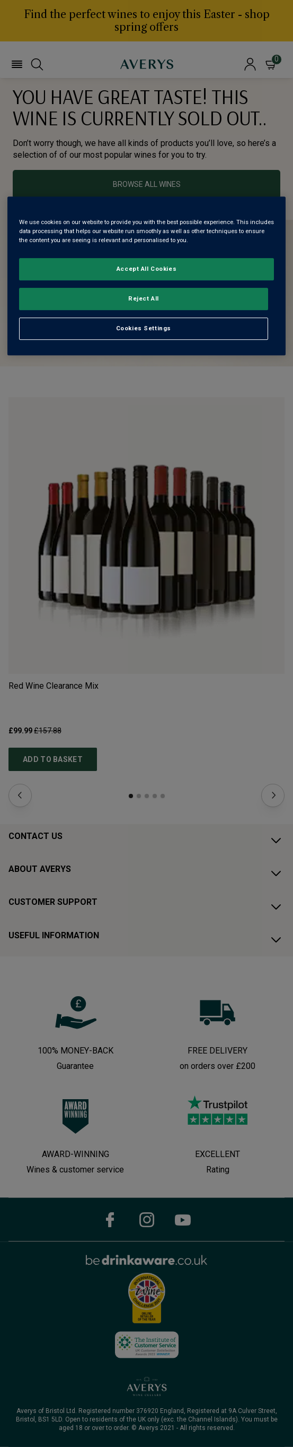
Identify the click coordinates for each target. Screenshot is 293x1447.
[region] (146, 275)
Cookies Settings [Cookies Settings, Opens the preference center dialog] (143, 328)
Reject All (143, 298)
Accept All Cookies (146, 268)
